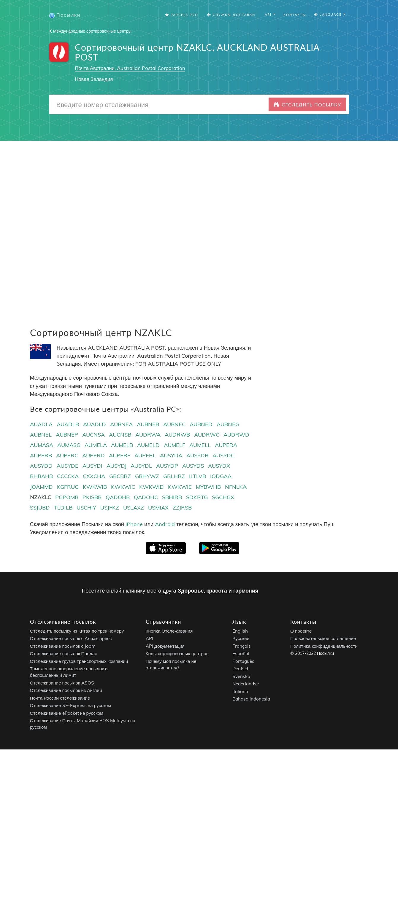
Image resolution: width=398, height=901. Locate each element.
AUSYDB (197, 455)
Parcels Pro (181, 15)
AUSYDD (41, 465)
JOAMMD (41, 486)
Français (241, 646)
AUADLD (94, 424)
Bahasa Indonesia (251, 699)
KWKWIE (180, 486)
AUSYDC (223, 455)
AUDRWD (236, 434)
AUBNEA (121, 424)
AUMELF (174, 445)
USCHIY (86, 507)
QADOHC (146, 497)
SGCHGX (223, 497)
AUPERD (93, 455)
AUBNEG (228, 424)
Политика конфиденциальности (324, 646)
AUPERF (119, 455)
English (240, 631)
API (149, 638)
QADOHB (118, 497)
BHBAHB (41, 476)
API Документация (165, 646)
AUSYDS (193, 465)
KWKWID (151, 486)
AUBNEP (67, 434)
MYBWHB (208, 486)
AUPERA (226, 445)
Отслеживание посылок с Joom (63, 646)
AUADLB (68, 424)
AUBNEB (148, 424)
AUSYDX (219, 465)
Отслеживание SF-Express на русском (70, 706)
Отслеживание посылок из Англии (66, 690)
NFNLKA (236, 486)
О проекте (301, 631)
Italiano (240, 691)
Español (240, 654)
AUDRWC (206, 434)
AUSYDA (171, 455)
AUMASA (41, 445)
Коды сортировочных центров (177, 654)
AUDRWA (148, 434)
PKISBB (92, 497)
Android (165, 524)
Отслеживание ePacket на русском (66, 713)
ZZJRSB (182, 507)
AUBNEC (174, 424)
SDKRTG (197, 497)
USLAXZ (133, 507)
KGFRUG (68, 486)
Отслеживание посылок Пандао (63, 654)
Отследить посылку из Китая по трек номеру (77, 631)
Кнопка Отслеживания (169, 631)
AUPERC (67, 455)
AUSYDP (167, 465)
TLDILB (63, 507)
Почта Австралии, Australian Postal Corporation (130, 68)
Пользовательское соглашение (323, 638)
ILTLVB (197, 476)
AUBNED (201, 424)
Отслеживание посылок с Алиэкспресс (71, 638)
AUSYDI (92, 465)
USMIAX (158, 507)
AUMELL (200, 445)
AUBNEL (41, 434)
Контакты (294, 15)
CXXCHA (94, 476)
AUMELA (96, 445)
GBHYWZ (147, 476)
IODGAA (220, 476)
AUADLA (41, 424)
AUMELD (148, 445)
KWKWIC (123, 486)
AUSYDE (67, 465)
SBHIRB (172, 497)
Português (243, 661)
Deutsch (241, 669)
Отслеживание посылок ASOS (62, 683)
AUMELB (122, 445)
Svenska (241, 676)
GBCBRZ (120, 476)
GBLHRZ (174, 476)
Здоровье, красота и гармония (217, 590)
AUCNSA (93, 434)
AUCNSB (120, 434)
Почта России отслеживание (60, 698)
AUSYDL (141, 465)
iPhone (134, 524)
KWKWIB (95, 486)
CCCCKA (68, 476)
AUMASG (68, 445)
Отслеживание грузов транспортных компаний (79, 661)
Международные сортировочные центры (90, 31)
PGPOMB (66, 497)
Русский (240, 638)
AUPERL (145, 455)
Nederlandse (245, 684)
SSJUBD (40, 507)
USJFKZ (109, 507)
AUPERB (41, 455)
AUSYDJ (116, 465)
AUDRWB (177, 434)
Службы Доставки (231, 15)
